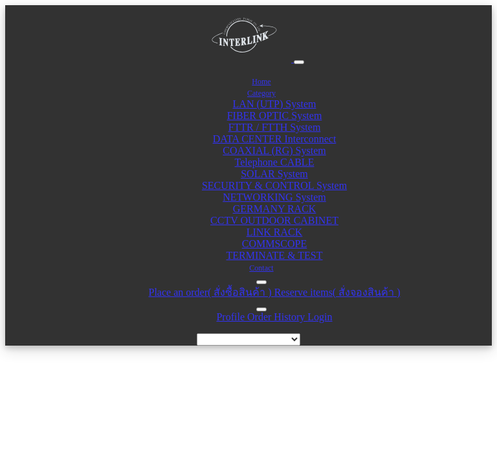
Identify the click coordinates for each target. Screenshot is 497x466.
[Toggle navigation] (299, 62)
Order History (277, 316)
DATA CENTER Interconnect (275, 138)
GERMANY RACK (274, 208)
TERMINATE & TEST (274, 255)
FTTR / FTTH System (274, 127)
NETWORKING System (274, 197)
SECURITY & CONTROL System (274, 185)
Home (261, 81)
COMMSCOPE (274, 243)
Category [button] (261, 93)
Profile (231, 316)
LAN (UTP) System (274, 103)
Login (319, 316)
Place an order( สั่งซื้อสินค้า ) (211, 292)
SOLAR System (274, 173)
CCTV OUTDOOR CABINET (274, 220)
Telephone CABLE (275, 162)
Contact (261, 267)
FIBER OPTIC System (274, 115)
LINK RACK (275, 232)
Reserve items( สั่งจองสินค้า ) (337, 292)
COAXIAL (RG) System (274, 150)
